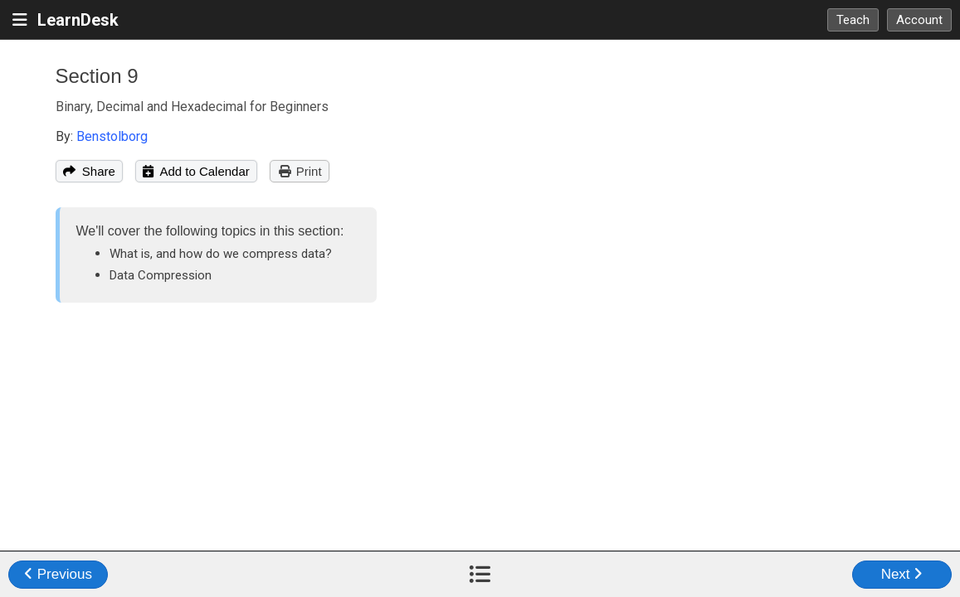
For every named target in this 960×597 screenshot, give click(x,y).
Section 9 (97, 76)
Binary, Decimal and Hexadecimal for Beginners (192, 106)
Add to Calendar (196, 171)
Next (902, 574)
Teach (853, 19)
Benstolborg (112, 136)
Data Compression (161, 275)
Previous (58, 574)
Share (89, 171)
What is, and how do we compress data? (221, 253)
